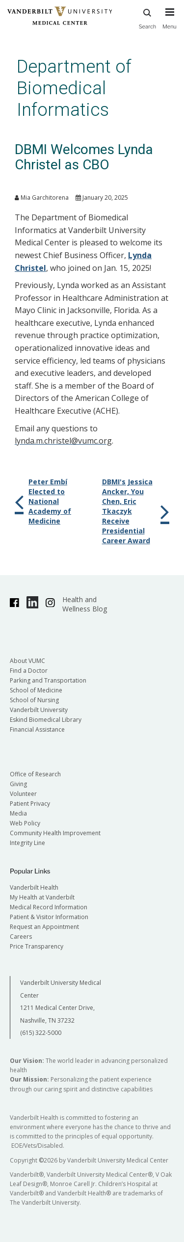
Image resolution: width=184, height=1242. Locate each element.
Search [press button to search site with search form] (148, 17)
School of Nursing (34, 700)
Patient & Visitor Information (49, 917)
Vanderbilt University (39, 710)
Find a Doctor (29, 670)
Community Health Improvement (55, 833)
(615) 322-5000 (40, 1033)
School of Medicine (36, 690)
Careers (21, 936)
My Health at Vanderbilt (42, 897)
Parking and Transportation (48, 680)
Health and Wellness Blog (84, 604)
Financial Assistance (37, 729)
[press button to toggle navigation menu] (169, 23)
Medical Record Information (48, 907)
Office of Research (35, 774)
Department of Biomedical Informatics (74, 88)
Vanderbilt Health (34, 887)
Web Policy (25, 823)
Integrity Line (27, 843)
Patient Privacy (30, 803)
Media (18, 813)
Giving (18, 784)
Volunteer (23, 794)
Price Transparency (36, 946)
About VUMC (27, 661)
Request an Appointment (44, 927)
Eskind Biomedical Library (45, 719)
